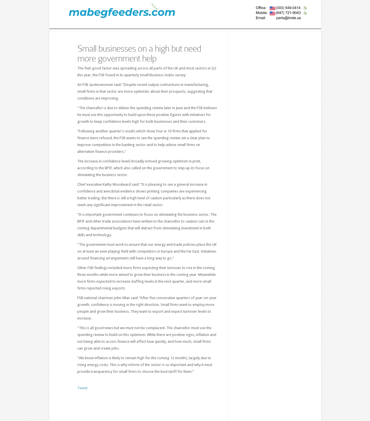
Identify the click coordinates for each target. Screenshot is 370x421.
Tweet (82, 388)
